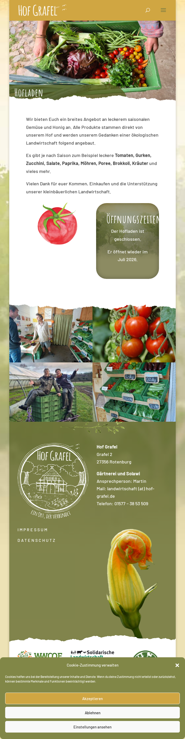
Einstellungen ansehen (92, 727)
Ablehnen (92, 712)
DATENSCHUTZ (37, 540)
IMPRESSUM (33, 529)
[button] (177, 665)
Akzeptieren (92, 698)
